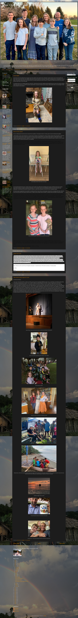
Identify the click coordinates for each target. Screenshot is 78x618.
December (17, 567)
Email (72, 87)
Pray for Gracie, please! (18, 131)
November (17, 568)
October (16, 570)
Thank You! (23, 69)
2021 (15, 587)
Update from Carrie (17, 253)
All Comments (70, 81)
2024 (15, 563)
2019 (15, 590)
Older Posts (62, 543)
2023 (15, 564)
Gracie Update (16, 75)
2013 (15, 599)
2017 (15, 593)
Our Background (17, 69)
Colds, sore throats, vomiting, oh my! (9, 95)
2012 (15, 600)
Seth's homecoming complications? (5, 172)
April (16, 583)
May (16, 575)
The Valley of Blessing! (9, 152)
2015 (15, 596)
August (16, 571)
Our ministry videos (9, 69)
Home (3, 69)
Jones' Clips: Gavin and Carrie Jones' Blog (24, 4)
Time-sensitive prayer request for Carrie (21, 277)
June (16, 574)
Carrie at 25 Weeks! (9, 125)
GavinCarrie (16, 608)
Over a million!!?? (8, 162)
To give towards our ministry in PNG (33, 69)
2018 (15, 592)
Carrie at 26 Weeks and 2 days (9, 116)
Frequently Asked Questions (45, 69)
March (16, 584)
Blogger (45, 615)
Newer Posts (16, 543)
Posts (69, 79)
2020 (15, 589)
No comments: (27, 271)
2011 (15, 602)
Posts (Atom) (20, 545)
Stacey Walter (16, 611)
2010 (15, 603)
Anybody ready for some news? (8, 106)
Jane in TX (16, 609)
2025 (15, 561)
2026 (15, 560)
